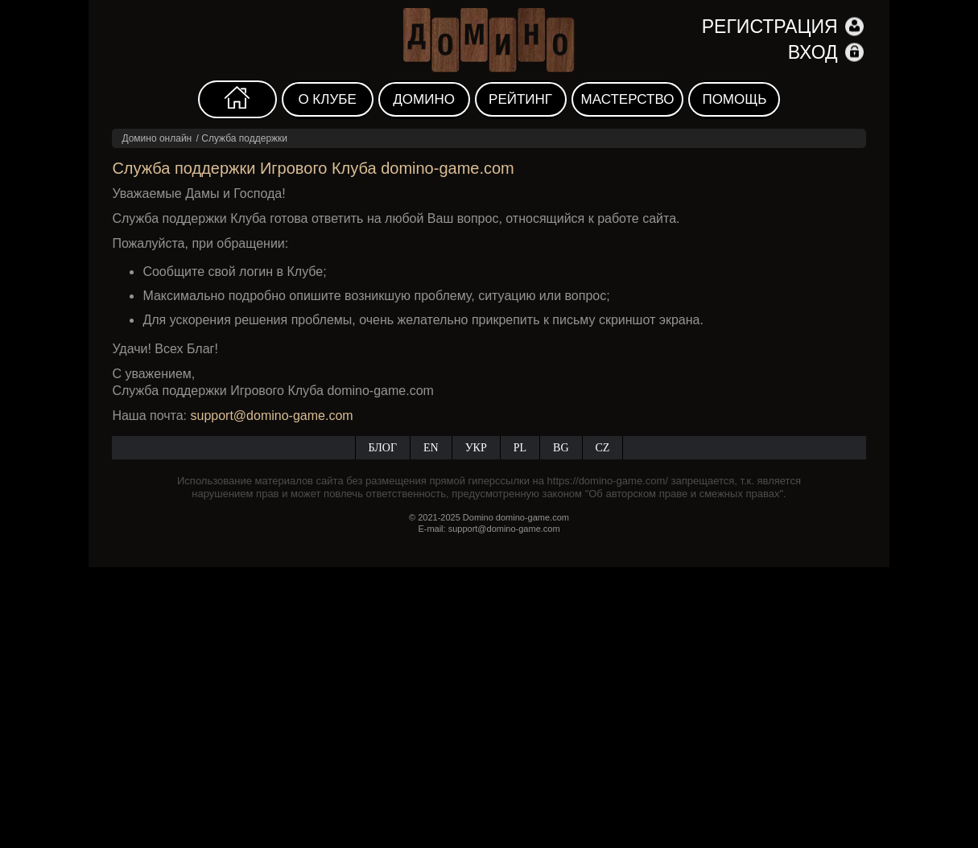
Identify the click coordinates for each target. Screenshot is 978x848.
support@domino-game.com (272, 415)
